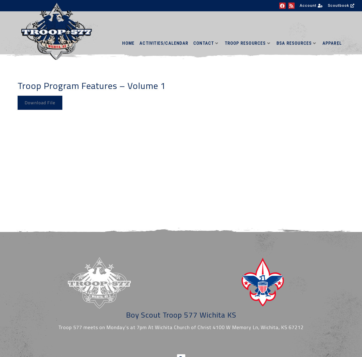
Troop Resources (247, 43)
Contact (205, 43)
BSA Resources (296, 43)
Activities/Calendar (164, 43)
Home (128, 43)
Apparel (332, 43)
